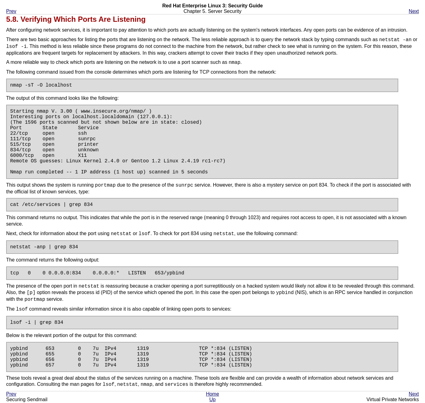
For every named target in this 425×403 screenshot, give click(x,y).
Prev (11, 11)
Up (212, 400)
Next (414, 11)
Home (212, 394)
